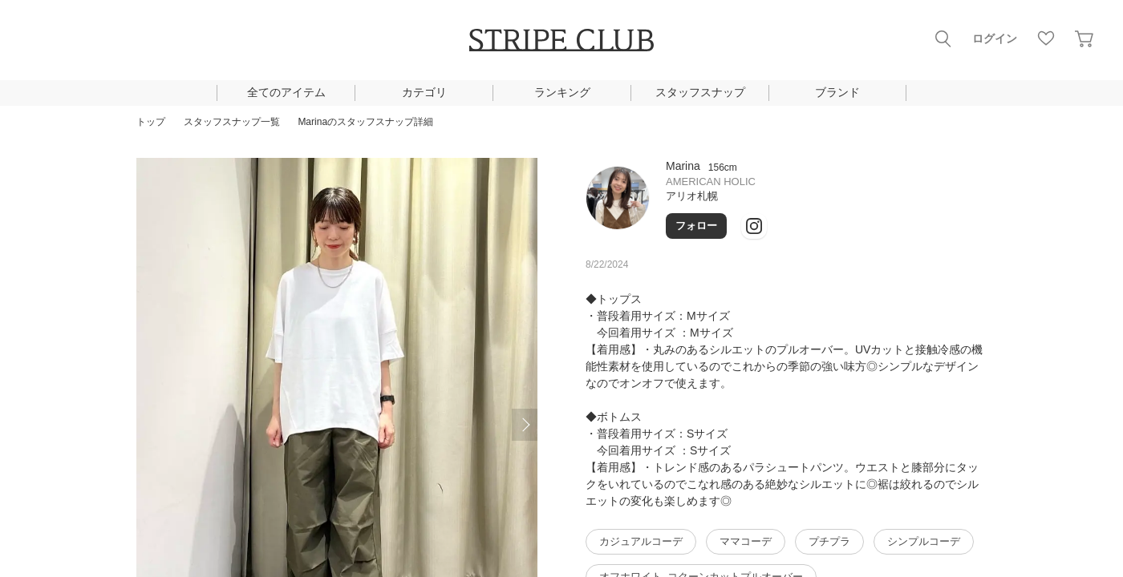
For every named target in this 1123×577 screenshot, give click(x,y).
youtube (877, 220)
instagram (800, 220)
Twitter (838, 220)
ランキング (562, 92)
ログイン (994, 38)
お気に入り (1046, 38)
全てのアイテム (286, 92)
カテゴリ (424, 92)
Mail (915, 220)
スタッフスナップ (700, 92)
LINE (761, 220)
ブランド (837, 92)
